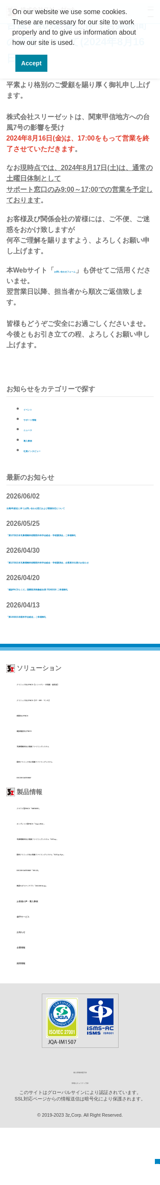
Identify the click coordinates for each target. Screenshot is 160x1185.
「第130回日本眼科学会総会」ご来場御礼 (70, 657)
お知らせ (29, 988)
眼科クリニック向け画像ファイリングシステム (75, 802)
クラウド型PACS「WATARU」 (55, 849)
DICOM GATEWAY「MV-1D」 (53, 926)
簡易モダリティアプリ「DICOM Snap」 (66, 942)
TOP (151, 1156)
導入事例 (37, 439)
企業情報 (29, 1003)
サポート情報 (43, 418)
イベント (37, 408)
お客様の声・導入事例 (49, 957)
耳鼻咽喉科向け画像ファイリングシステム (69, 787)
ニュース (37, 428)
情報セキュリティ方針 (80, 1138)
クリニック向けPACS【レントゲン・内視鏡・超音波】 (85, 725)
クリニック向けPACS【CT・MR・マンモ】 (71, 740)
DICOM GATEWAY (40, 818)
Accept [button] (31, 63)
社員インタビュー (50, 449)
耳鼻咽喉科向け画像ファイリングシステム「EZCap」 (83, 880)
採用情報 (29, 1018)
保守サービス (36, 972)
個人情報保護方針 (80, 1128)
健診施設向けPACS (40, 771)
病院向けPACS (35, 756)
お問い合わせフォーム (88, 270)
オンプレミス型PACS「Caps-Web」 (62, 864)
